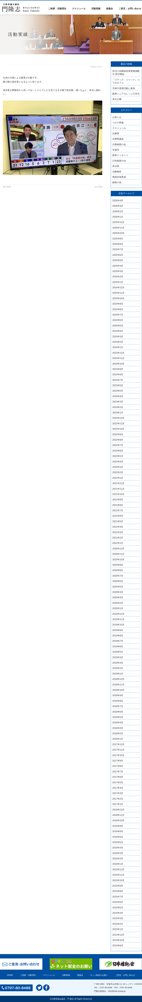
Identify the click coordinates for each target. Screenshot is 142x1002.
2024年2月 (117, 342)
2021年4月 (117, 527)
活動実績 (95, 8)
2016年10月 (118, 820)
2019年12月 (118, 614)
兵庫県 (115, 133)
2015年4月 (117, 913)
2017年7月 (117, 771)
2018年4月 (117, 722)
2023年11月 (118, 358)
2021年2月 (117, 537)
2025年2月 (117, 276)
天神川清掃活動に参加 (123, 88)
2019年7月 (117, 641)
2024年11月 (118, 293)
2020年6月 (117, 581)
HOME (10, 975)
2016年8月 (117, 831)
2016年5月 (117, 842)
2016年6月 (117, 837)
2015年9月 (117, 886)
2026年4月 (117, 200)
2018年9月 (117, 695)
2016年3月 (117, 853)
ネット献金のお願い (99, 975)
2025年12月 (118, 222)
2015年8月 (117, 891)
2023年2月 (117, 407)
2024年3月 (117, 336)
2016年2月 (117, 858)
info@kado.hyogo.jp (117, 991)
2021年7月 (117, 510)
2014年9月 (117, 945)
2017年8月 (117, 766)
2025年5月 (117, 260)
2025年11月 (118, 228)
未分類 (115, 166)
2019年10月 (118, 624)
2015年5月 (117, 907)
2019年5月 (117, 652)
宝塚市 (115, 150)
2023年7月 (117, 380)
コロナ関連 (118, 122)
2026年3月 (117, 206)
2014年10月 (118, 940)
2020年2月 (117, 603)
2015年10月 (118, 880)
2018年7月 (117, 706)
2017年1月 (117, 804)
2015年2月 (117, 924)
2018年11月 (118, 684)
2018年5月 (117, 717)
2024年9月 (117, 304)
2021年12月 (118, 483)
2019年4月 (117, 657)
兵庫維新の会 (119, 144)
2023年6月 (117, 385)
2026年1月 (117, 217)
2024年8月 (117, 309)
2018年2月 (117, 733)
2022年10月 (118, 429)
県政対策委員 (119, 177)
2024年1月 (117, 347)
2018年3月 (117, 728)
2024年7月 (117, 315)
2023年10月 (118, 364)
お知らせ (116, 117)
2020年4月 (117, 592)
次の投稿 (98, 187)
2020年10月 (118, 559)
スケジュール (79, 8)
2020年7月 (117, 576)
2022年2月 (117, 472)
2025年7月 (117, 249)
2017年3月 (117, 793)
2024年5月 (117, 325)
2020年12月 (118, 548)
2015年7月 (117, 896)
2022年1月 (117, 478)
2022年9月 (117, 434)
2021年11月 (118, 489)
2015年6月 (117, 902)
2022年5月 (117, 456)
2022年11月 (118, 423)
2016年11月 (118, 815)
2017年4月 (117, 788)
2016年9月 (117, 826)
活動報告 (116, 171)
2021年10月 (118, 494)
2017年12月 (118, 744)
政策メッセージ (120, 155)
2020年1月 (117, 608)
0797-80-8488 (106, 987)
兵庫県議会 (118, 139)
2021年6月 (117, 516)
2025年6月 (117, 255)
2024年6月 (117, 320)
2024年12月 (118, 287)
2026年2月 (117, 211)
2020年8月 (117, 570)
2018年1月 (117, 739)
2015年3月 (117, 918)
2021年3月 (117, 532)
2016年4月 (117, 847)
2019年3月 (117, 663)
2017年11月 (118, 750)
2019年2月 (117, 668)
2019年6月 (117, 646)
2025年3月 (117, 271)
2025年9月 (117, 238)
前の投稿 (7, 187)
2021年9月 (117, 499)
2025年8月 (117, 244)
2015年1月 (117, 929)
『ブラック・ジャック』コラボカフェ (126, 81)
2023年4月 (117, 396)
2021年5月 (117, 521)
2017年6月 (117, 777)
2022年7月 (117, 445)
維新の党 (116, 182)
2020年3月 (117, 597)
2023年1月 (117, 412)
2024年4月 (117, 331)
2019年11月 (118, 619)
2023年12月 (118, 353)
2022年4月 (117, 461)
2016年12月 (118, 809)
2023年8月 (117, 374)
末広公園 (116, 99)
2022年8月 (117, 440)
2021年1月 (117, 543)
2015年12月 (118, 869)
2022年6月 (117, 451)
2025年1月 (117, 282)
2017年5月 (117, 782)
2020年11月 (118, 554)
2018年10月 (118, 690)
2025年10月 (118, 233)
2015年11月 (118, 875)
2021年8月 (117, 505)
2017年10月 (118, 755)
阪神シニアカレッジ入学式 (126, 94)
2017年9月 (117, 760)
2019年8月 (117, 635)
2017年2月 (117, 799)
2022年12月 (118, 418)
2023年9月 (117, 369)
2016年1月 (117, 864)
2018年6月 (117, 712)
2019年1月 (117, 673)
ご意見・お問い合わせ (130, 8)
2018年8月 (117, 701)
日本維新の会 (119, 161)
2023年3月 (117, 401)
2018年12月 (118, 679)
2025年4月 (117, 266)
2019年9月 (117, 630)
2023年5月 (117, 391)
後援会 (109, 8)
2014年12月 (118, 935)
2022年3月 (117, 467)
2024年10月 (118, 298)
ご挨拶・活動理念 (57, 8)
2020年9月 (117, 565)
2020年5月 (117, 587)
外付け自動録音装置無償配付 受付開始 (126, 72)
